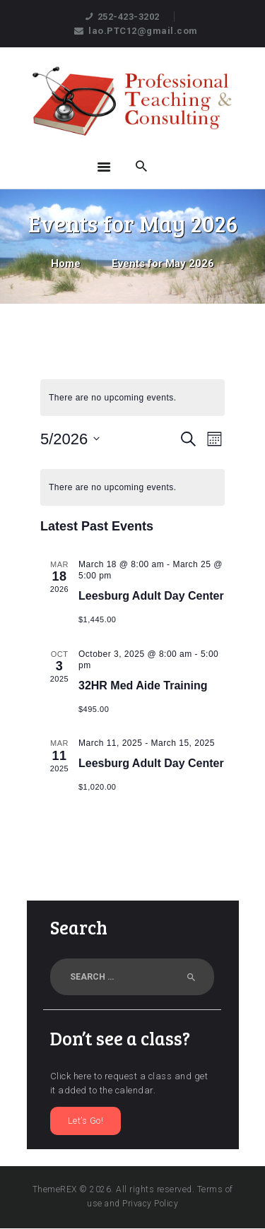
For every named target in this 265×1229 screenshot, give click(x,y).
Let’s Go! (86, 1120)
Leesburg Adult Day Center (151, 596)
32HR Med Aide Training (143, 685)
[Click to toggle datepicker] (70, 439)
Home (66, 263)
